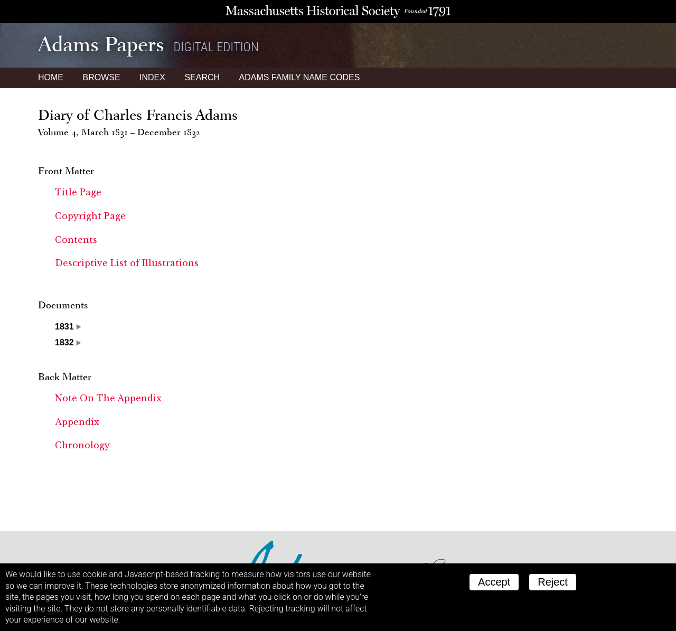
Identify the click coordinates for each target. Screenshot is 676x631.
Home (50, 77)
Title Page (78, 192)
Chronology (82, 445)
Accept (494, 582)
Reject (553, 582)
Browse (101, 77)
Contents (76, 239)
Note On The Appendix (108, 398)
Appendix (77, 422)
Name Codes (299, 77)
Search (202, 77)
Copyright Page (90, 216)
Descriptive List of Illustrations (127, 263)
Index (152, 77)
